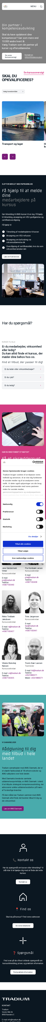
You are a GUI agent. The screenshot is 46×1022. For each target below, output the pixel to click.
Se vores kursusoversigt (10, 56)
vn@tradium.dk (14, 673)
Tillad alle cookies (23, 544)
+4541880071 (31, 675)
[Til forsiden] (5, 6)
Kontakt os (23, 882)
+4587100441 (31, 630)
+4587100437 (8, 631)
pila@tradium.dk (32, 577)
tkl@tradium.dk (37, 670)
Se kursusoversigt (34, 72)
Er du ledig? (10, 385)
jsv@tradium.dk (8, 580)
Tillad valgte (23, 551)
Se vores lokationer (23, 926)
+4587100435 (8, 678)
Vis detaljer (33, 536)
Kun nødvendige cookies (23, 558)
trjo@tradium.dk (31, 626)
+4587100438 (31, 582)
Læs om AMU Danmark (13, 809)
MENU (33, 6)
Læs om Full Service (11, 257)
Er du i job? (9, 377)
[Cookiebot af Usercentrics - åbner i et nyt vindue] (32, 462)
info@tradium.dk (14, 1020)
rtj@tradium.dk (14, 627)
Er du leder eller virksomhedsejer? (19, 369)
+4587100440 (8, 585)
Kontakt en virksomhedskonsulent (33, 56)
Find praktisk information (23, 972)
